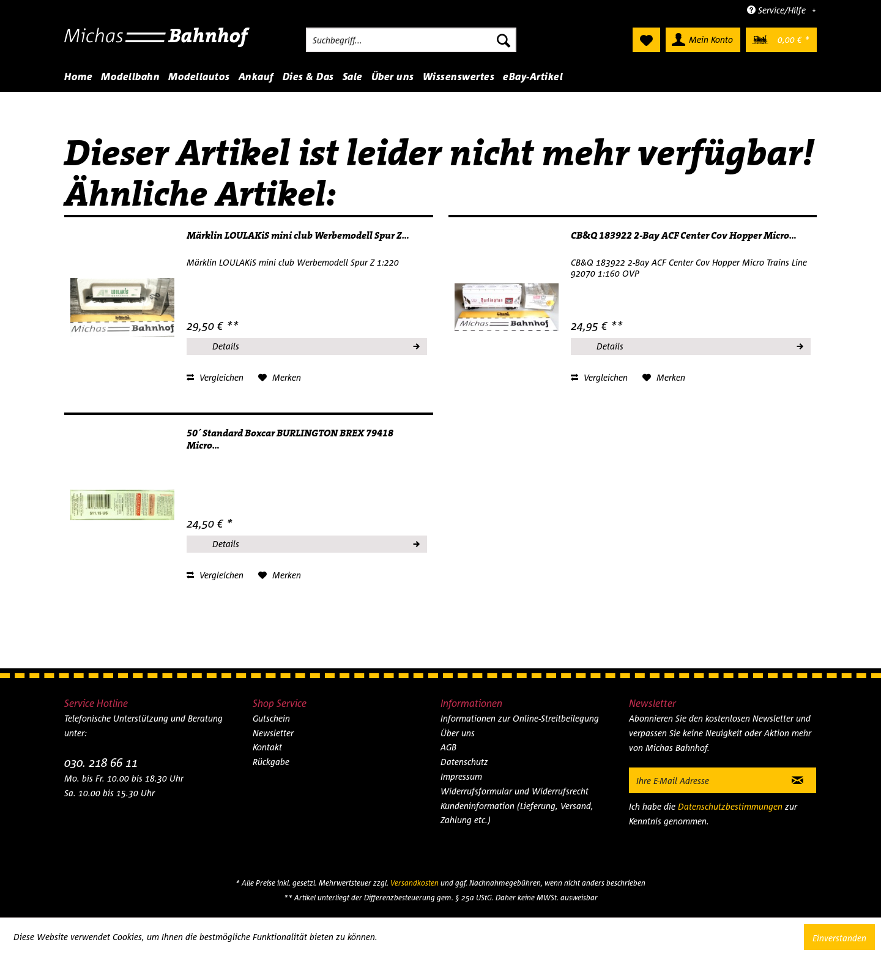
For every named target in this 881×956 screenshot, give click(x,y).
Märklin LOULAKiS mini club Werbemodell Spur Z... (298, 236)
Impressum (461, 776)
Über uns (458, 733)
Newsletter (273, 733)
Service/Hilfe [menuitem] (777, 10)
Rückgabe (271, 761)
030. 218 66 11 (101, 762)
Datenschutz (464, 761)
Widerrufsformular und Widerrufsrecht (515, 791)
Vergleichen (215, 377)
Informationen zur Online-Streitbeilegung (520, 718)
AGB (448, 747)
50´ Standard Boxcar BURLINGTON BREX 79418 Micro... (290, 439)
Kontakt (267, 747)
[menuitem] (411, 40)
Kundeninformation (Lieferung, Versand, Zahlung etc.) (517, 813)
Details (315, 344)
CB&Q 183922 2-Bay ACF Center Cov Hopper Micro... (684, 236)
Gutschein (271, 718)
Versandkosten (414, 882)
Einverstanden (839, 938)
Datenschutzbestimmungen (730, 806)
